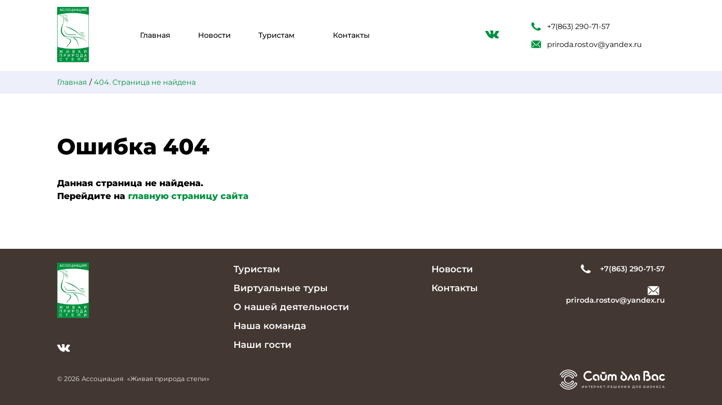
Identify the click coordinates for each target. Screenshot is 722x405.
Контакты (351, 35)
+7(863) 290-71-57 (570, 26)
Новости (214, 35)
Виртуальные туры (280, 287)
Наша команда (269, 325)
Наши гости (262, 344)
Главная (155, 35)
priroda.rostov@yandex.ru (586, 44)
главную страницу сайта (188, 196)
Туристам (276, 35)
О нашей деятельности (291, 306)
